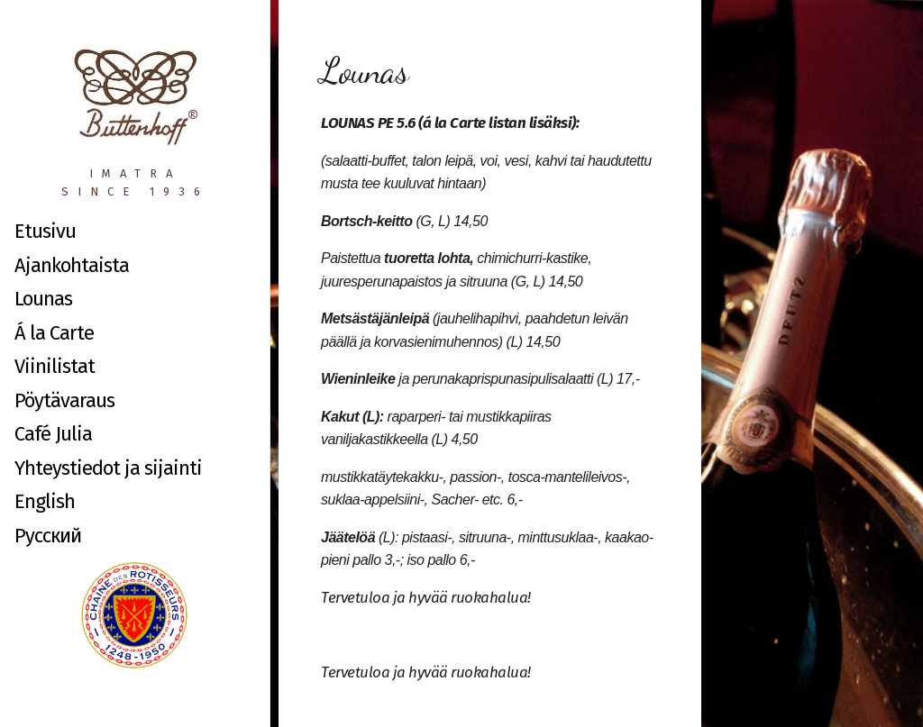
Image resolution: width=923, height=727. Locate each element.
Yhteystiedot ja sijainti (108, 468)
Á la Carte (54, 333)
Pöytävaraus (64, 400)
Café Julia (53, 434)
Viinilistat (54, 366)
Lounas (43, 298)
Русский (47, 535)
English (44, 501)
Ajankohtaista (71, 265)
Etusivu (45, 231)
